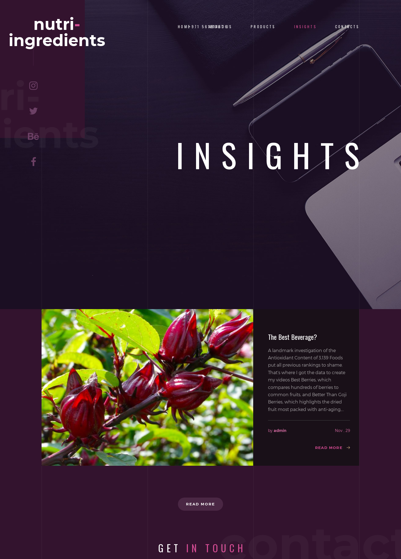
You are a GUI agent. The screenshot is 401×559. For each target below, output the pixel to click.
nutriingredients (57, 35)
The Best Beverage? (292, 337)
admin (280, 430)
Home (184, 26)
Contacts (347, 26)
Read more (328, 447)
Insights (305, 26)
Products (263, 26)
